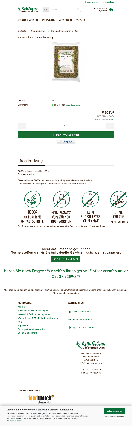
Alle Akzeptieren (114, 411)
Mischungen (48, 19)
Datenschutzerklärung (15, 421)
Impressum (23, 325)
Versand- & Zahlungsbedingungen (34, 314)
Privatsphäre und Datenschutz (32, 329)
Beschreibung (31, 160)
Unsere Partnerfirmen (80, 319)
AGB (20, 322)
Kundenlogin (108, 2)
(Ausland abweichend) (73, 105)
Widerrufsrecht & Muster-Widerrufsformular (38, 318)
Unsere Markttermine (79, 311)
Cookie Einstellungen (28, 333)
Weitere (80, 19)
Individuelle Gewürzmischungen (33, 310)
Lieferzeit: (23, 105)
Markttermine (91, 2)
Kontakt (21, 307)
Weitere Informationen (114, 417)
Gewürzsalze (65, 19)
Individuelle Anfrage (66, 259)
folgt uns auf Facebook (81, 327)
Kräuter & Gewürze (28, 19)
